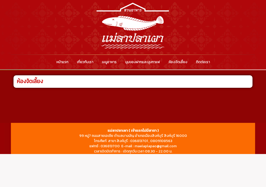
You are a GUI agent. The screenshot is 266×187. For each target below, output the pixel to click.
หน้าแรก (62, 62)
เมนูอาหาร (109, 62)
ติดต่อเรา (203, 62)
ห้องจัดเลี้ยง (178, 62)
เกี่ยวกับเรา (85, 62)
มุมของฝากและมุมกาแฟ (142, 62)
